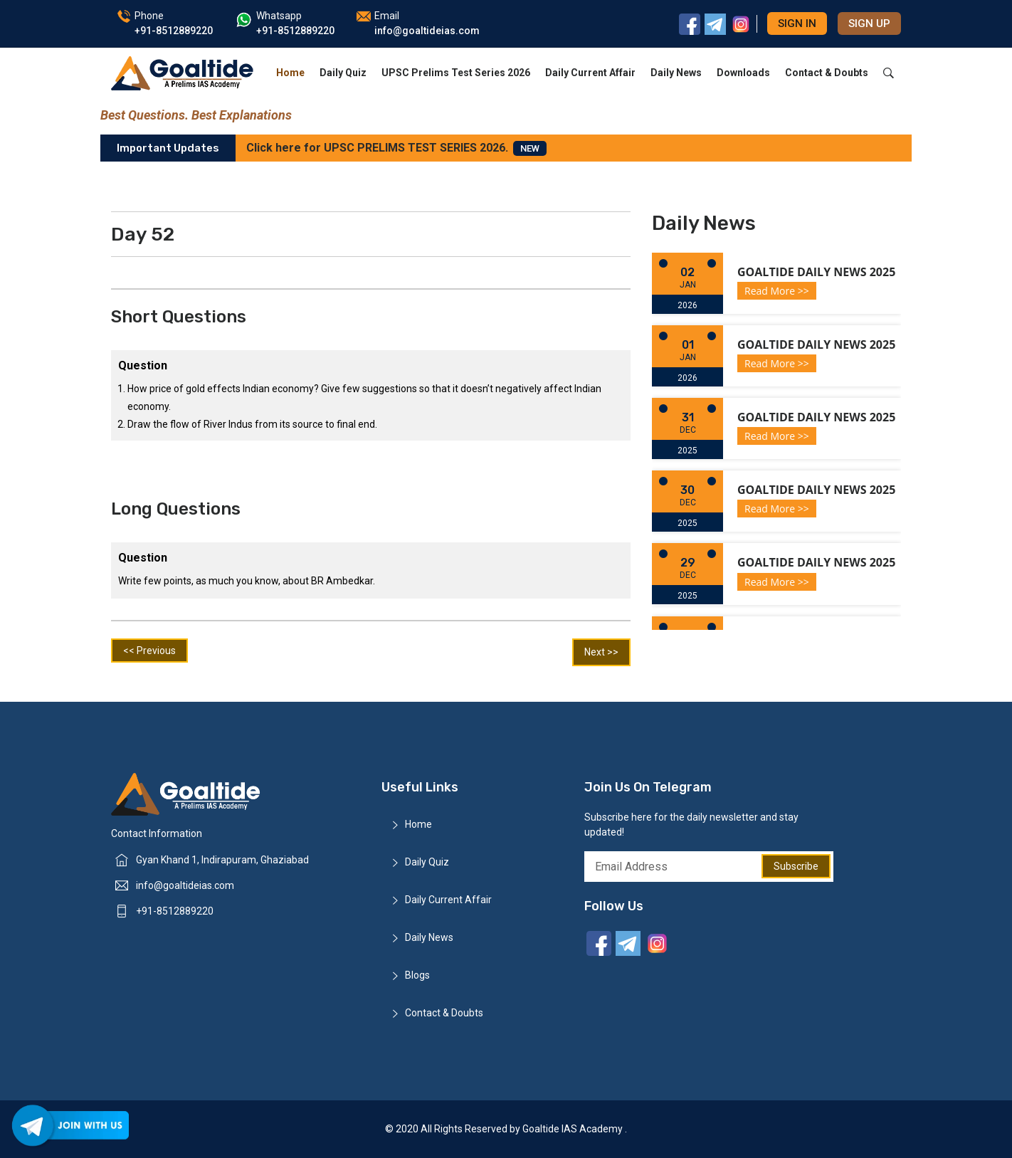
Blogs (417, 975)
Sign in (797, 23)
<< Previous (149, 650)
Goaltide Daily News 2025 (816, 272)
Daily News (676, 72)
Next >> (601, 652)
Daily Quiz (343, 72)
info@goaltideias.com (185, 885)
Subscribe (796, 866)
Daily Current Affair (590, 72)
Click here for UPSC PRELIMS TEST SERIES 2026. (396, 148)
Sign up (869, 23)
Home (290, 72)
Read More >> (776, 291)
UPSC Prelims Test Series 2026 (455, 72)
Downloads (743, 72)
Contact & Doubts (826, 72)
